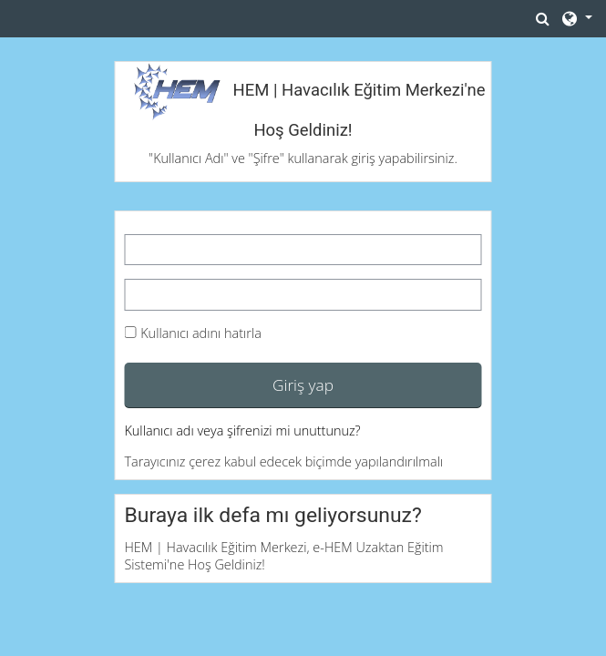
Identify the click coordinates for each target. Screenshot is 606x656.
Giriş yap (303, 384)
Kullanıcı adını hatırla (201, 333)
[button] (543, 18)
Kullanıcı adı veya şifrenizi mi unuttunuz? (242, 430)
